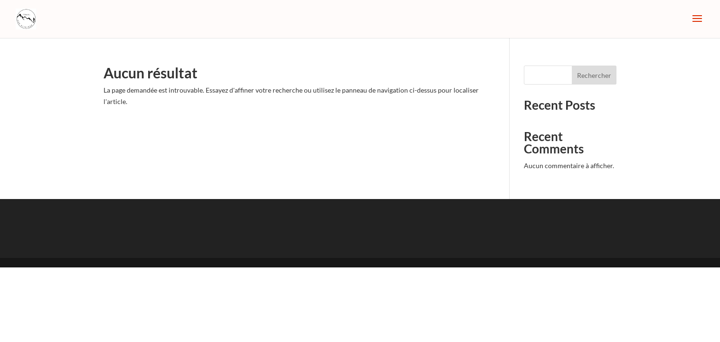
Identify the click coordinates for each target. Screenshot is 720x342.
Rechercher (594, 75)
